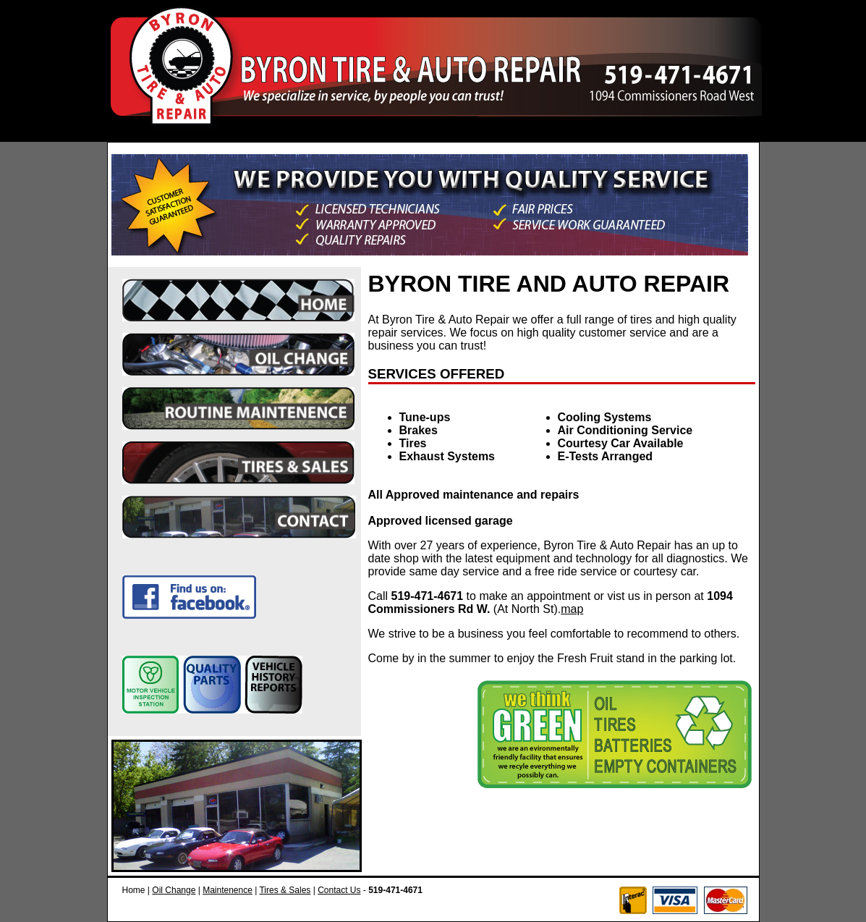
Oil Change (173, 890)
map (572, 609)
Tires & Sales (284, 890)
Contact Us (339, 890)
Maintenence (227, 890)
